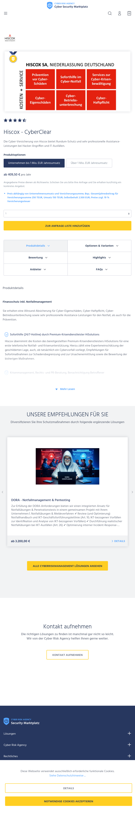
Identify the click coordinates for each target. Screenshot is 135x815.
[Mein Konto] (118, 13)
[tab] (36, 246)
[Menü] (5, 13)
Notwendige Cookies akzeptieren (68, 801)
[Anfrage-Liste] (128, 13)
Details (119, 541)
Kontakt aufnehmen (67, 655)
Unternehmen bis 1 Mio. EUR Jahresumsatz (34, 163)
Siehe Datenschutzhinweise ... (67, 776)
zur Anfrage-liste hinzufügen (67, 226)
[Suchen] (109, 13)
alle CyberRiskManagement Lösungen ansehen (67, 566)
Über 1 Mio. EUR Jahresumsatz (89, 163)
